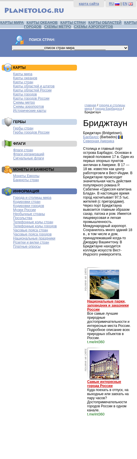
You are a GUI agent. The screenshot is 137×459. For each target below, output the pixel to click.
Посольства (22, 218)
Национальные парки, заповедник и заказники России (108, 305)
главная (90, 105)
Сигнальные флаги (28, 158)
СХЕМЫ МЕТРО (57, 27)
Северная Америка (98, 141)
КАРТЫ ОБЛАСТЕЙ (104, 23)
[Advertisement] (108, 78)
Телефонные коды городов (35, 226)
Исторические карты (29, 111)
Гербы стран (23, 128)
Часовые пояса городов (32, 234)
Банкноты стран (26, 180)
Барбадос (91, 137)
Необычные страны (29, 214)
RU (111, 4)
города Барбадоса (108, 108)
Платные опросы (27, 246)
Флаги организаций (28, 154)
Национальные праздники (34, 238)
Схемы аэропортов (28, 107)
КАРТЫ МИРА (12, 23)
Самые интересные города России (104, 384)
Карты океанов (25, 78)
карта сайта (89, 4)
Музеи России (24, 210)
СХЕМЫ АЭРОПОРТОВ (93, 27)
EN (124, 4)
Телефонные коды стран (33, 222)
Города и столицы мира (32, 198)
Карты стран (23, 82)
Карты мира (22, 74)
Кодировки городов (28, 206)
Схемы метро (24, 102)
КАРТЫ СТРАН (72, 23)
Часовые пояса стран (30, 230)
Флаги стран (23, 150)
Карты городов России (31, 98)
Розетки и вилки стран (31, 242)
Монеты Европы (26, 176)
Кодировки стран (27, 202)
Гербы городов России (31, 132)
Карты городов (25, 94)
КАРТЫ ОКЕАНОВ (42, 23)
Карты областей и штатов (34, 86)
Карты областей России (32, 90)
